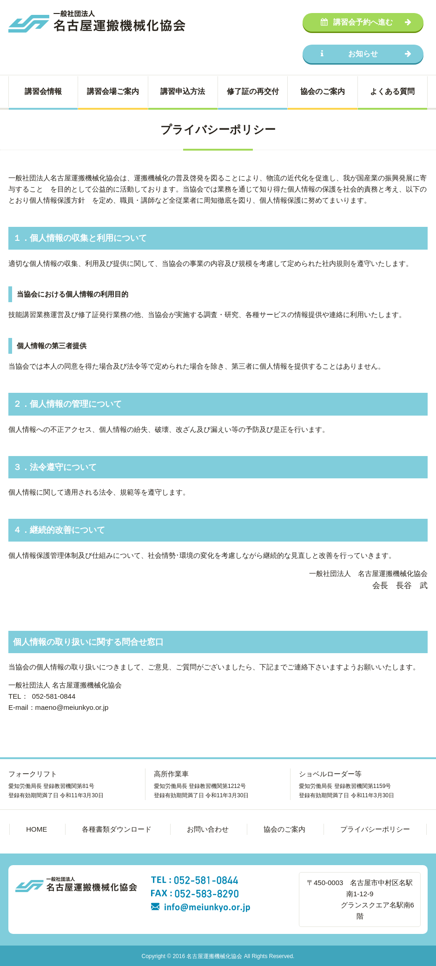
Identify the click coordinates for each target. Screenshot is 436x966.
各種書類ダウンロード (117, 829)
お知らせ (366, 54)
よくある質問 (392, 91)
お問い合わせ (208, 829)
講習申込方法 (182, 91)
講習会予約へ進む (366, 22)
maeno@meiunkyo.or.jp (72, 707)
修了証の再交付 (253, 91)
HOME (36, 829)
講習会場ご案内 (113, 91)
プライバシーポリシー (375, 829)
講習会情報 (43, 91)
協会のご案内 (322, 91)
